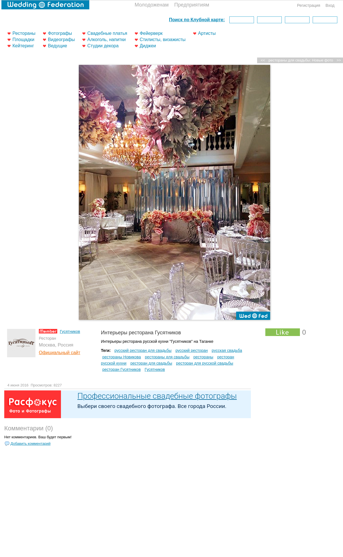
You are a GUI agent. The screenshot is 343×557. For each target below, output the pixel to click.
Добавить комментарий (30, 443)
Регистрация (308, 5)
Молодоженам (152, 5)
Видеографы (61, 39)
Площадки (23, 39)
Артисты (207, 33)
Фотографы (60, 33)
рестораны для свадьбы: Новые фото (300, 60)
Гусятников (70, 331)
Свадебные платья (107, 33)
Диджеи (148, 45)
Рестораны (23, 33)
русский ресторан (191, 350)
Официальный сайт (59, 352)
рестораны (203, 357)
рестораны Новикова (121, 357)
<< (263, 60)
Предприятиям (191, 5)
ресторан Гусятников (121, 369)
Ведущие (57, 45)
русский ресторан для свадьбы (143, 350)
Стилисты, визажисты (163, 39)
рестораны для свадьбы (167, 357)
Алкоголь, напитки (106, 39)
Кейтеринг (23, 45)
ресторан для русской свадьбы (204, 363)
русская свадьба (227, 350)
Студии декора (102, 45)
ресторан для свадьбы (151, 363)
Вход (329, 5)
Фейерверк (151, 33)
